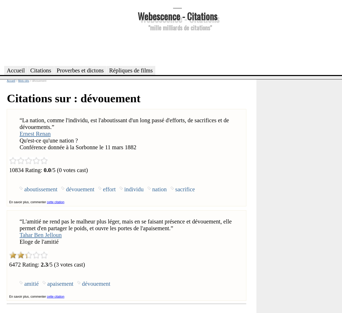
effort (109, 189)
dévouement (80, 189)
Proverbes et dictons (80, 70)
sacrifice (185, 189)
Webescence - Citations (177, 16)
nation (159, 189)
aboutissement (40, 189)
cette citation (55, 202)
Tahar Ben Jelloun (40, 235)
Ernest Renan (35, 134)
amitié (31, 284)
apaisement (60, 284)
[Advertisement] (177, 47)
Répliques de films (131, 70)
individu (134, 189)
